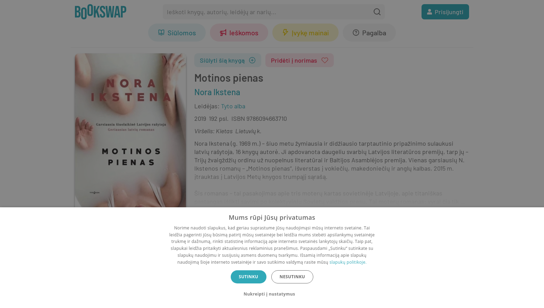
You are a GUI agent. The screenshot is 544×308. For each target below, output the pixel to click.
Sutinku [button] (248, 277)
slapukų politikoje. (348, 262)
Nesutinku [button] (292, 277)
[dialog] (272, 257)
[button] (272, 294)
